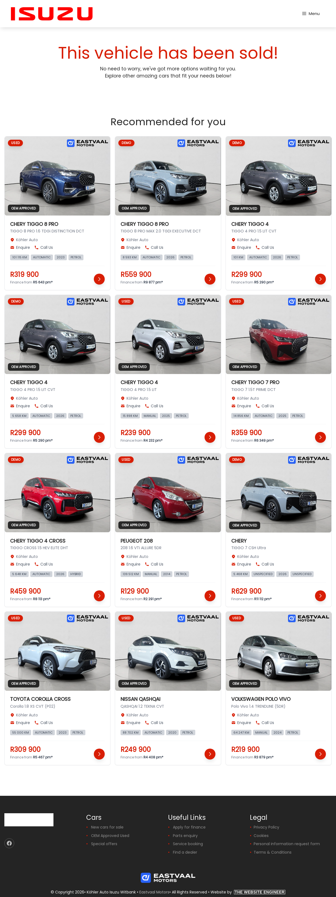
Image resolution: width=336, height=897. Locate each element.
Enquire (20, 247)
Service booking (188, 844)
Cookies (261, 835)
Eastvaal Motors (154, 892)
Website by (248, 892)
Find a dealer (185, 852)
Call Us (43, 247)
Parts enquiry (185, 835)
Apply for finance (189, 827)
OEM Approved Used (110, 835)
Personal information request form (287, 844)
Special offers (104, 844)
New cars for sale (107, 827)
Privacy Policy (266, 827)
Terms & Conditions (273, 852)
